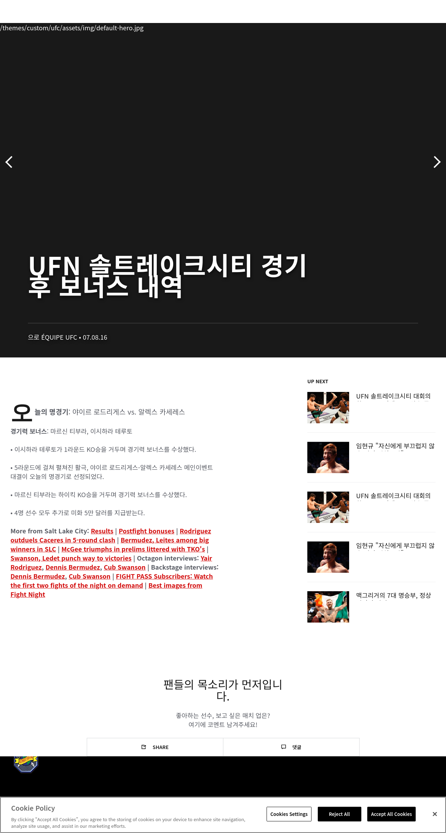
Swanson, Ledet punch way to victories (71, 557)
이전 (11, 162)
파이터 (76, 26)
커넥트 (323, 26)
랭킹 (46, 26)
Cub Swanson (125, 566)
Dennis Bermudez (73, 566)
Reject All (339, 814)
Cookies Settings (289, 814)
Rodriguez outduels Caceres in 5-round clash (110, 535)
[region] (223, 815)
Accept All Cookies (391, 814)
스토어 (405, 26)
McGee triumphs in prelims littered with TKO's (133, 548)
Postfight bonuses (147, 530)
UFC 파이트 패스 (364, 26)
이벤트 (20, 26)
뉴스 (103, 26)
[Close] (435, 814)
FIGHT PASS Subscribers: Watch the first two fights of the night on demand (111, 580)
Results (102, 530)
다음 (435, 162)
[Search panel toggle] (423, 26)
